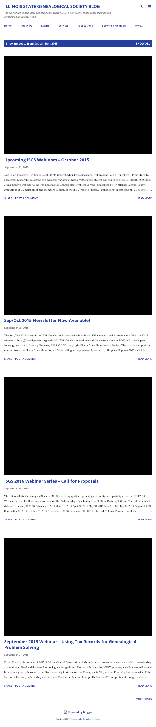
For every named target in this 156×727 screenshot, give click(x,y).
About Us (26, 25)
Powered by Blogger (78, 712)
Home (8, 25)
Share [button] (8, 198)
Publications (85, 25)
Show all (143, 44)
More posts (144, 699)
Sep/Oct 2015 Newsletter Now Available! (47, 320)
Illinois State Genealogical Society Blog (52, 6)
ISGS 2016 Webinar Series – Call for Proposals (51, 481)
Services (63, 25)
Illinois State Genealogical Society (86, 719)
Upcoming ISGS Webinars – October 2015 (46, 160)
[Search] (141, 6)
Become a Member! (114, 25)
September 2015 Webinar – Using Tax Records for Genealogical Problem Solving (70, 644)
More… (139, 25)
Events (45, 25)
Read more (144, 198)
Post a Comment (26, 198)
